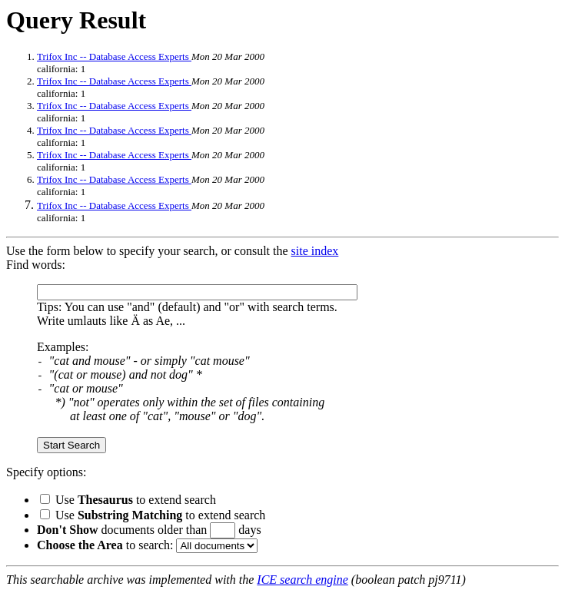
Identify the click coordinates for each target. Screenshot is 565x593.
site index (315, 250)
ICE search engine (302, 579)
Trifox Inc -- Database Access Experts (114, 56)
